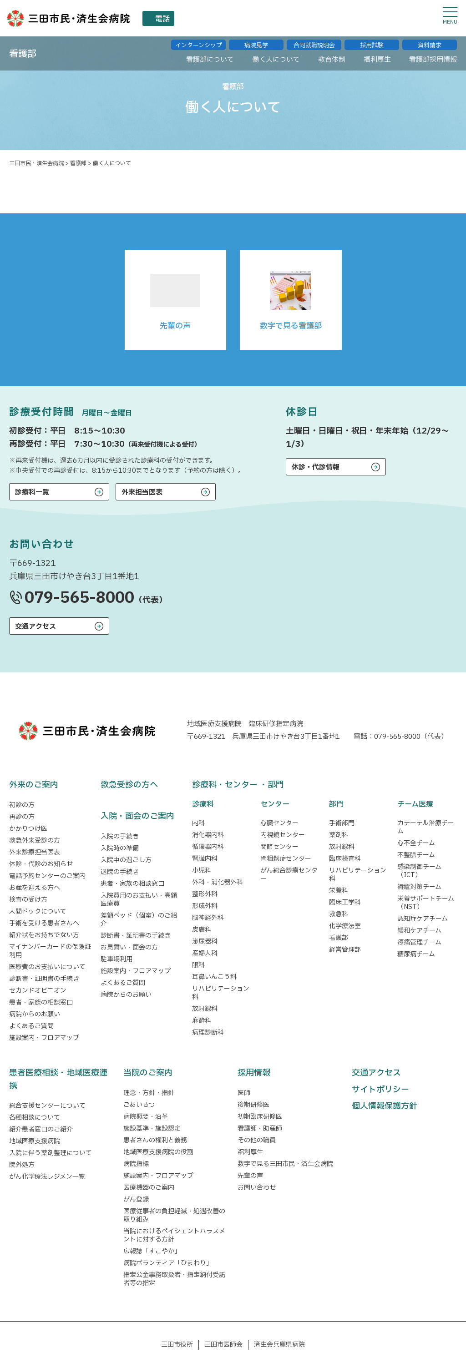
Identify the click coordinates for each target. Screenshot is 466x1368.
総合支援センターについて (47, 1106)
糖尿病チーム (416, 954)
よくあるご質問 (31, 1026)
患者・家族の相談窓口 (41, 1002)
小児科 (201, 870)
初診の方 (22, 805)
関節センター (279, 847)
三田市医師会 (223, 1344)
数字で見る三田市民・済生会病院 (285, 1164)
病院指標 (136, 1164)
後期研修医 (253, 1105)
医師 (244, 1093)
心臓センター (279, 823)
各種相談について (34, 1117)
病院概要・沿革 (145, 1116)
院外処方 (22, 1165)
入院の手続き (120, 836)
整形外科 (205, 894)
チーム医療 (415, 804)
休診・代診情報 (315, 467)
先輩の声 (250, 1176)
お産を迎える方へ (34, 888)
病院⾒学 (256, 40)
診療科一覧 (32, 492)
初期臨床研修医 (260, 1116)
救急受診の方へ (129, 785)
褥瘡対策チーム (419, 887)
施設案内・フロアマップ (44, 1038)
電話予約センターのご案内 (47, 876)
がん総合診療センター (289, 874)
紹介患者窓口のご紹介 (41, 1129)
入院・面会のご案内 (137, 816)
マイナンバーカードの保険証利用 (50, 951)
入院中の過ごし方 (126, 860)
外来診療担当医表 (34, 852)
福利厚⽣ (369, 56)
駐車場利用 (116, 959)
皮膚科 (201, 929)
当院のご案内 (147, 1073)
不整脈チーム (416, 855)
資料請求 (429, 40)
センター (274, 804)
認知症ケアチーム (422, 919)
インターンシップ (198, 40)
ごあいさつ (139, 1105)
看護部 (338, 938)
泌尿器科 (205, 941)
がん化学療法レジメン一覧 (47, 1176)
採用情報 (254, 1073)
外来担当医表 (142, 492)
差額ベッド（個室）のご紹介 (139, 920)
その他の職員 (257, 1140)
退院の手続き (120, 872)
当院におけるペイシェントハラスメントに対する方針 (174, 1235)
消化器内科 (208, 835)
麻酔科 (201, 1020)
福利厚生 (250, 1152)
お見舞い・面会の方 (129, 947)
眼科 (198, 965)
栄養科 (338, 890)
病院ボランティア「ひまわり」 (169, 1263)
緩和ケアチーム (419, 930)
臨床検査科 (345, 858)
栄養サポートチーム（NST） (425, 903)
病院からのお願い (34, 1014)
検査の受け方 (28, 899)
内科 (198, 823)
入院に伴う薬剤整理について (50, 1153)
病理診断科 (208, 1032)
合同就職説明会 (314, 40)
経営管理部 (345, 949)
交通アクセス (35, 626)
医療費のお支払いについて (47, 967)
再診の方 (22, 817)
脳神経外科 (208, 918)
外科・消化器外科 (217, 882)
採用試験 (372, 40)
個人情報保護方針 (384, 1106)
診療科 (203, 804)
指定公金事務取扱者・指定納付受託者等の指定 (174, 1279)
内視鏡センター (282, 835)
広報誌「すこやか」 (152, 1251)
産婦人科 (205, 953)
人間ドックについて (37, 911)
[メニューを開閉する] (450, 16)
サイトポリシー (380, 1090)
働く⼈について (259, 56)
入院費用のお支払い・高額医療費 (139, 900)
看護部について (187, 56)
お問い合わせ (257, 1187)
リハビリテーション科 (220, 993)
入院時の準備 (120, 848)
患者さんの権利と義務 (155, 1140)
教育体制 (319, 56)
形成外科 (205, 906)
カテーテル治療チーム (425, 827)
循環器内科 (208, 847)
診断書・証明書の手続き (44, 979)
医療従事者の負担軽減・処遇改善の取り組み (174, 1215)
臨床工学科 (345, 902)
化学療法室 (345, 926)
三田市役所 (177, 1344)
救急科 (338, 914)
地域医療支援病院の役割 (158, 1152)
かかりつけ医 (28, 828)
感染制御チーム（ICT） (419, 871)
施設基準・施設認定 (152, 1128)
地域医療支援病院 (34, 1141)
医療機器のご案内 (148, 1187)
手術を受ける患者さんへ (44, 923)
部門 (336, 804)
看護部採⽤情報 (430, 56)
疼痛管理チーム (419, 942)
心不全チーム (416, 843)
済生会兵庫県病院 (279, 1344)
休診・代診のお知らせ (41, 864)
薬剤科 (338, 835)
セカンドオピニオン (37, 990)
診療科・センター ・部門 (238, 785)
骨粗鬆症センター (285, 858)
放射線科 (205, 1009)
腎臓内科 (205, 858)
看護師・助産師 (260, 1128)
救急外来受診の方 (34, 840)
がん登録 (136, 1199)
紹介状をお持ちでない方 (44, 935)
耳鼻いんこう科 (214, 977)
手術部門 (342, 823)
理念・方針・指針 (148, 1093)
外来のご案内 (33, 785)
